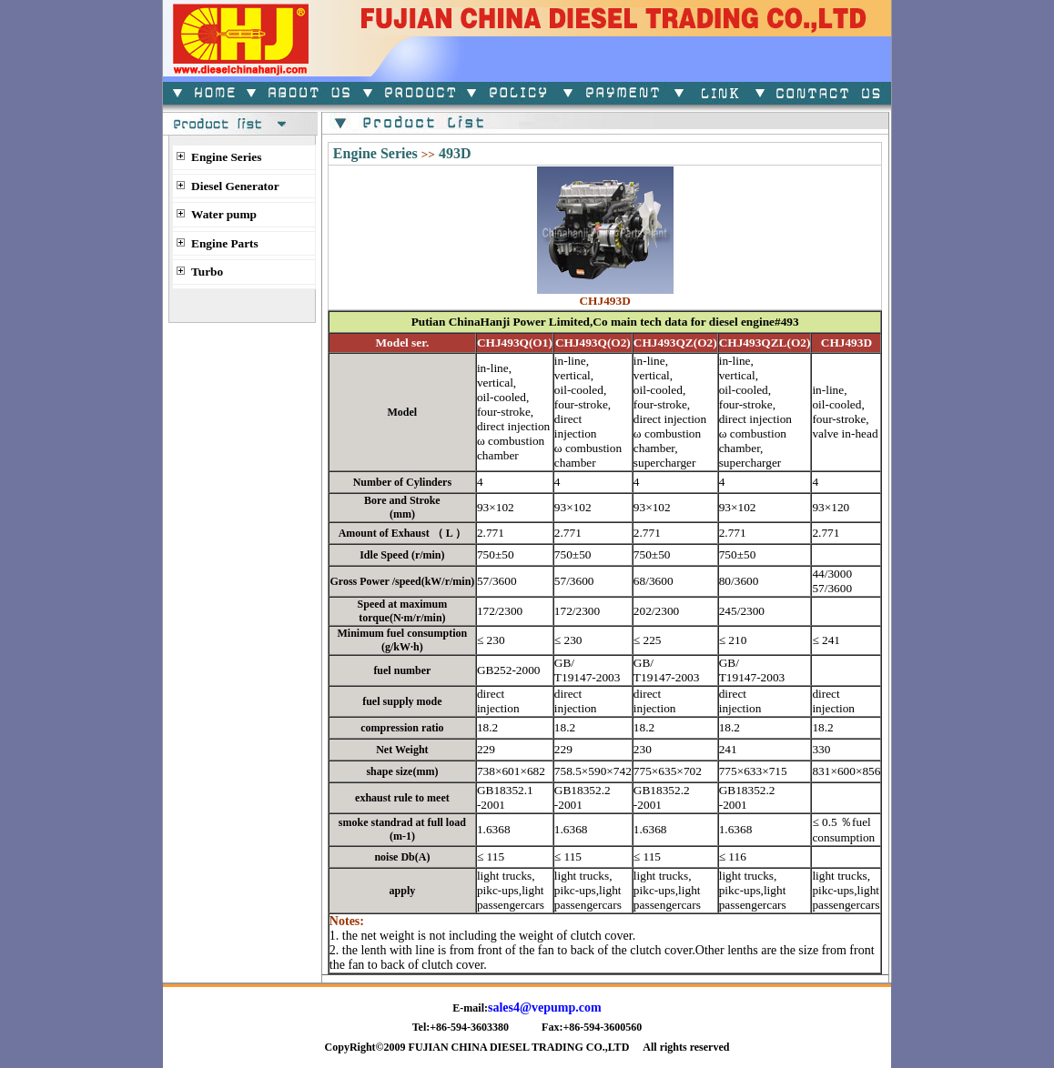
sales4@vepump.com (545, 1007)
